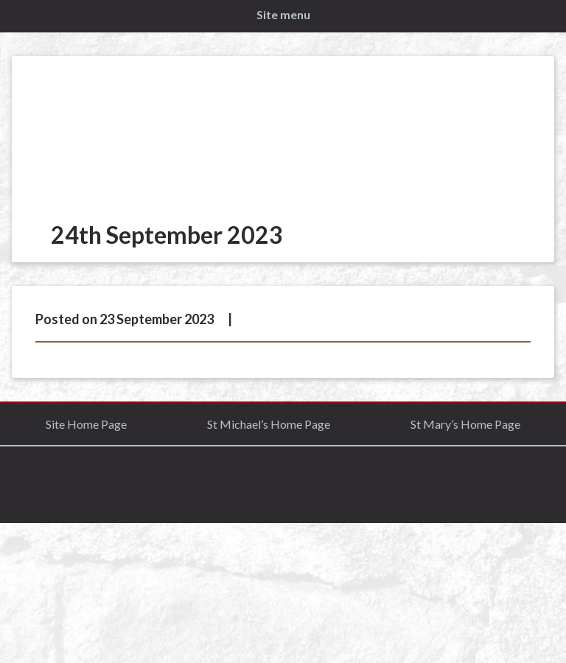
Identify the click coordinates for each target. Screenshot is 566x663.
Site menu (283, 14)
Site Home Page (86, 424)
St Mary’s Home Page (465, 424)
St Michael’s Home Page (268, 424)
